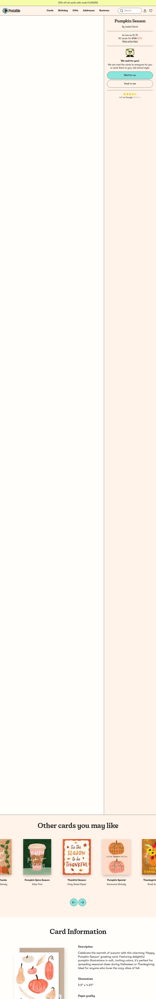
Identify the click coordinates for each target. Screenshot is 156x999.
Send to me (130, 83)
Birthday (63, 10)
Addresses (89, 10)
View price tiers (130, 41)
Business (104, 10)
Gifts (75, 10)
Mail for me (130, 75)
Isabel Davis (131, 27)
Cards (50, 10)
